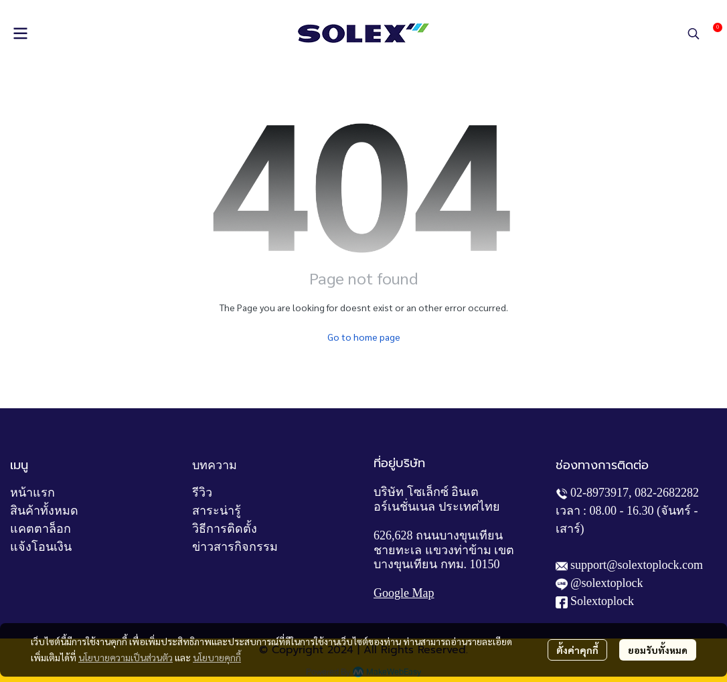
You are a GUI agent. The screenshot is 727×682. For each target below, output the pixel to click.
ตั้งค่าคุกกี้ (577, 650)
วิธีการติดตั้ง (224, 528)
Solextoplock (602, 601)
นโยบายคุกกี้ (217, 657)
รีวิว (202, 492)
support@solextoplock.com (636, 565)
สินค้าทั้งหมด (44, 510)
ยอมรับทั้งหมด (658, 650)
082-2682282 (667, 492)
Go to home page (363, 337)
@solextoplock (606, 583)
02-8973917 (599, 492)
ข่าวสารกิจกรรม (235, 546)
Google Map (404, 593)
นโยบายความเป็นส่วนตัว (125, 657)
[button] (693, 33)
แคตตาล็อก (40, 528)
